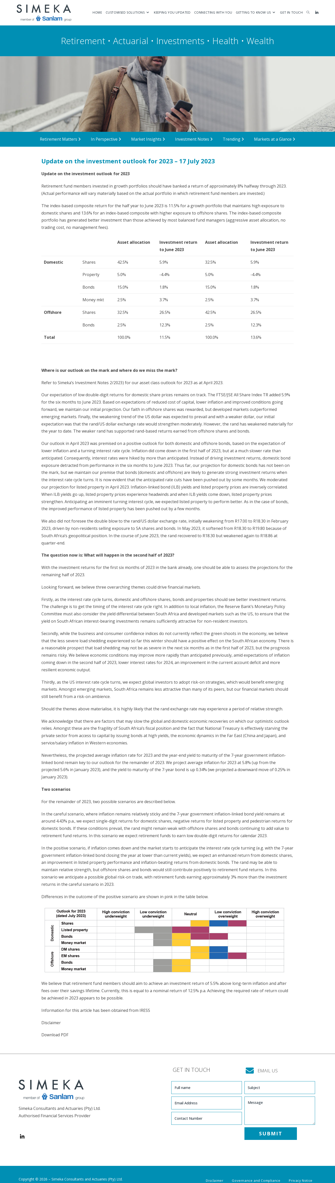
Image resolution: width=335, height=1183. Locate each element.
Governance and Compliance (256, 1172)
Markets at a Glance (274, 139)
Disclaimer (51, 1022)
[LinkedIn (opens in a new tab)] (316, 13)
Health (225, 41)
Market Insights (148, 139)
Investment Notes (194, 139)
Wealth (260, 41)
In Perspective (106, 139)
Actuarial (130, 41)
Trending (233, 139)
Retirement (83, 41)
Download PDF (55, 1035)
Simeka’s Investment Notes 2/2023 (90, 382)
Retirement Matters (60, 139)
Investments (180, 41)
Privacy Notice (300, 1172)
